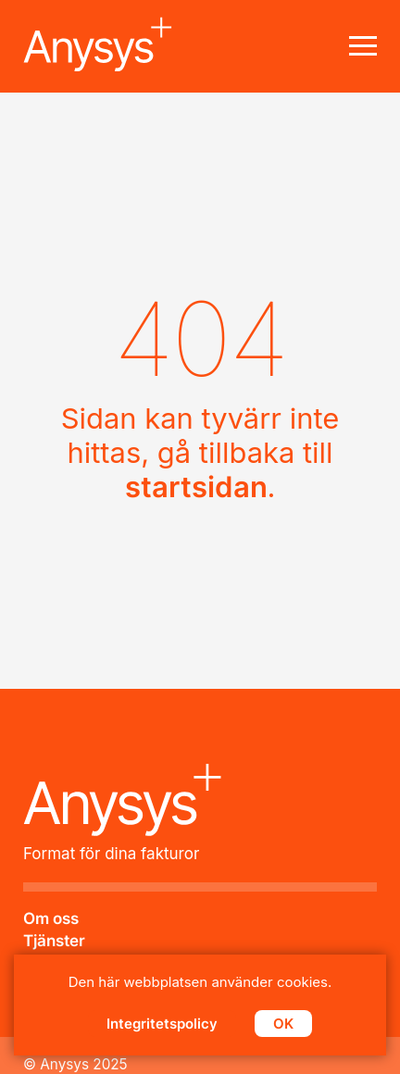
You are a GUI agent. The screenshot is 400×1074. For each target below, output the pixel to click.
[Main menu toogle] (363, 46)
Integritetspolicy (162, 1023)
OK (283, 1023)
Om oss (51, 918)
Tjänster (54, 940)
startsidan (196, 486)
